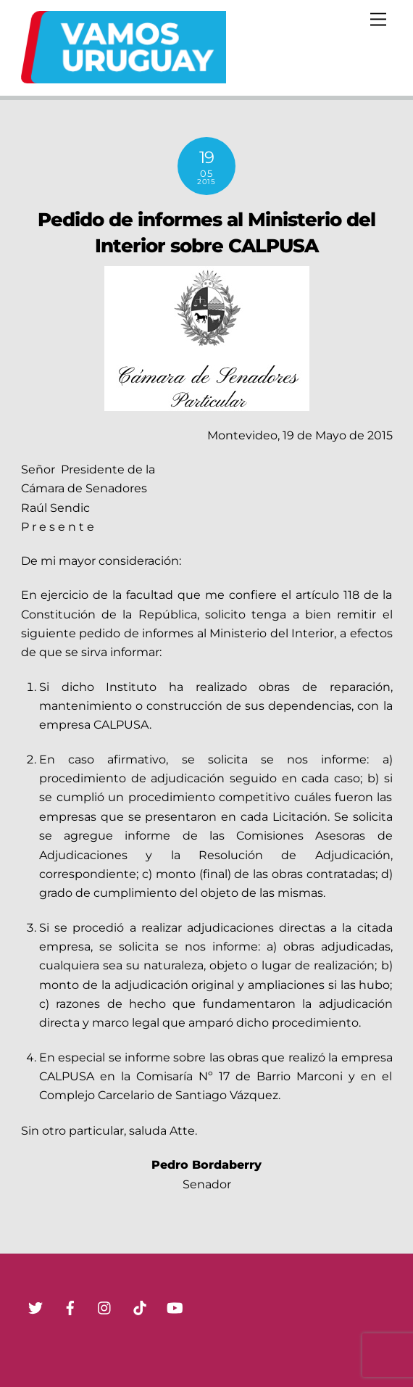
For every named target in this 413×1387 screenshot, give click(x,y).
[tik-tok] (139, 1306)
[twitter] (35, 1306)
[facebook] (70, 1306)
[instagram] (105, 1306)
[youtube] (174, 1306)
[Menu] (378, 20)
